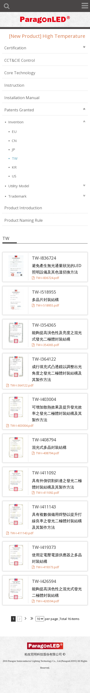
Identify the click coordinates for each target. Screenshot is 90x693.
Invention (15, 121)
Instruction (14, 85)
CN (14, 140)
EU (14, 131)
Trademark (16, 196)
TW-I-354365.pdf (45, 345)
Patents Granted (19, 110)
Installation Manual (21, 97)
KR (14, 167)
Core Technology (19, 72)
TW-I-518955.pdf (45, 305)
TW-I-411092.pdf (45, 492)
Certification (15, 48)
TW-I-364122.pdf (19, 385)
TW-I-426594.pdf (45, 601)
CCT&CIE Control (19, 60)
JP (13, 149)
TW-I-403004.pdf (19, 425)
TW (14, 158)
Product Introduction (23, 207)
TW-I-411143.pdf (19, 533)
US (13, 176)
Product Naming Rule (23, 220)
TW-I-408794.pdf (45, 453)
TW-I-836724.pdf (45, 278)
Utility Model (18, 185)
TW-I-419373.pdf (45, 567)
